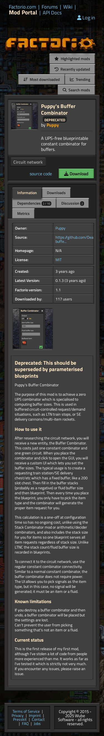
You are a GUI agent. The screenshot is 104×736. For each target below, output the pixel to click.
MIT (58, 260)
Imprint (35, 716)
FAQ (25, 724)
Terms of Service (26, 712)
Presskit (20, 720)
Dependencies (34, 203)
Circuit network (28, 162)
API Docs (52, 12)
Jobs (37, 724)
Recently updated (72, 69)
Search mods (76, 90)
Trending (80, 79)
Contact (38, 720)
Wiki (67, 6)
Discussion (72, 203)
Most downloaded (41, 79)
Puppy (53, 125)
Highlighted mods (72, 58)
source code (41, 173)
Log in (86, 17)
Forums (50, 6)
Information (27, 192)
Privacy (18, 716)
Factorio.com (22, 6)
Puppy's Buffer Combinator (58, 109)
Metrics (23, 213)
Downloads (56, 192)
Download (76, 173)
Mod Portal (23, 12)
